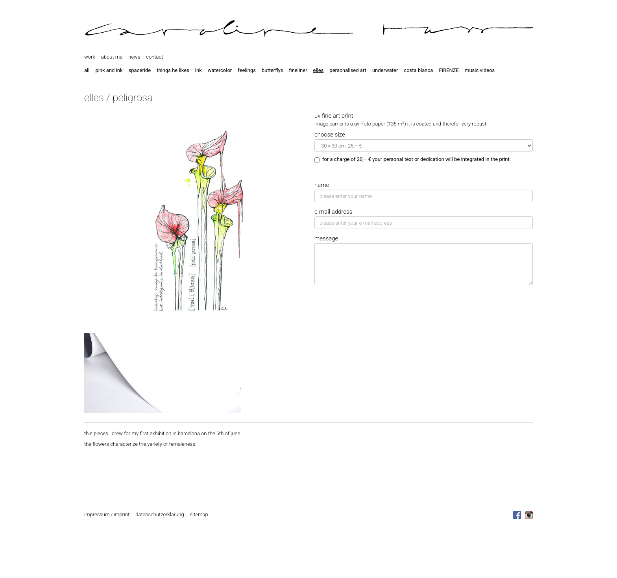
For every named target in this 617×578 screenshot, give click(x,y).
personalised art (347, 70)
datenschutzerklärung (159, 514)
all (86, 70)
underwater (385, 70)
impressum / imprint (106, 514)
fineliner (298, 70)
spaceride (140, 70)
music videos (480, 70)
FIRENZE (449, 70)
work (89, 57)
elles (318, 70)
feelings (247, 70)
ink (198, 70)
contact (154, 57)
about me (111, 57)
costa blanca (418, 70)
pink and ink (108, 70)
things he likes (173, 70)
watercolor (220, 70)
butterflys (272, 70)
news (134, 57)
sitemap (199, 514)
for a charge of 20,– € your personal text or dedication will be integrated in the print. (412, 159)
